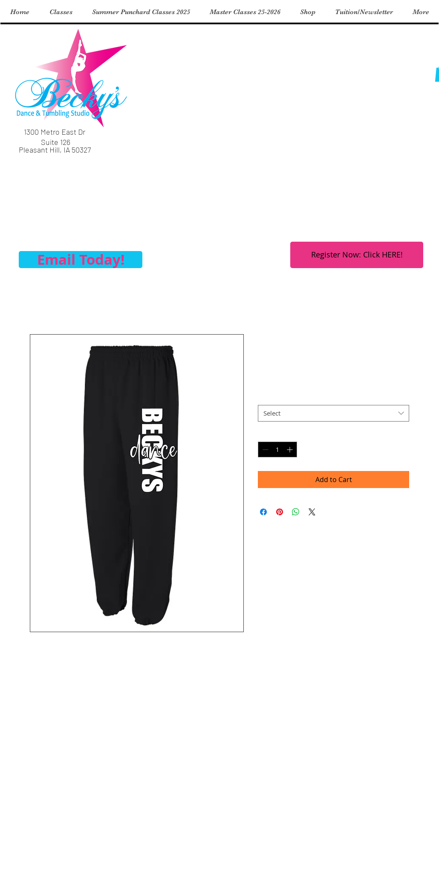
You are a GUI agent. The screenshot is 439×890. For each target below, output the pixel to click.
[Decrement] (264, 449)
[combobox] (333, 413)
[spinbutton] (277, 449)
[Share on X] (312, 512)
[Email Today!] (80, 259)
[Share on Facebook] (263, 512)
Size (263, 397)
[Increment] (290, 449)
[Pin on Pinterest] (279, 512)
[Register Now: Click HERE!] (356, 255)
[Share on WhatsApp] (296, 512)
